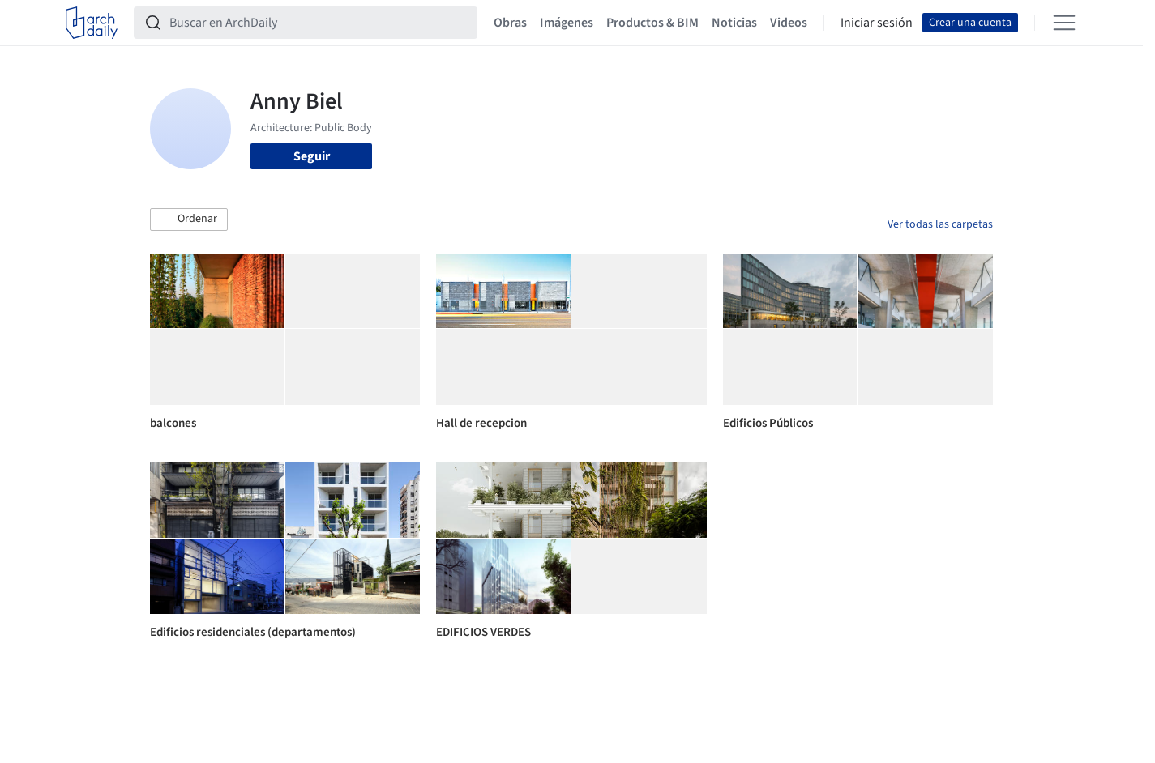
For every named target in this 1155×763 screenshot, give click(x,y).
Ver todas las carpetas (940, 224)
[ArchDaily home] (92, 22)
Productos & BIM (652, 23)
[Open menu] (1064, 23)
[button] (189, 219)
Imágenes (566, 23)
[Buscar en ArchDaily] (318, 22)
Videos (788, 23)
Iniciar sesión (877, 23)
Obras (510, 23)
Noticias (734, 23)
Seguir (311, 156)
